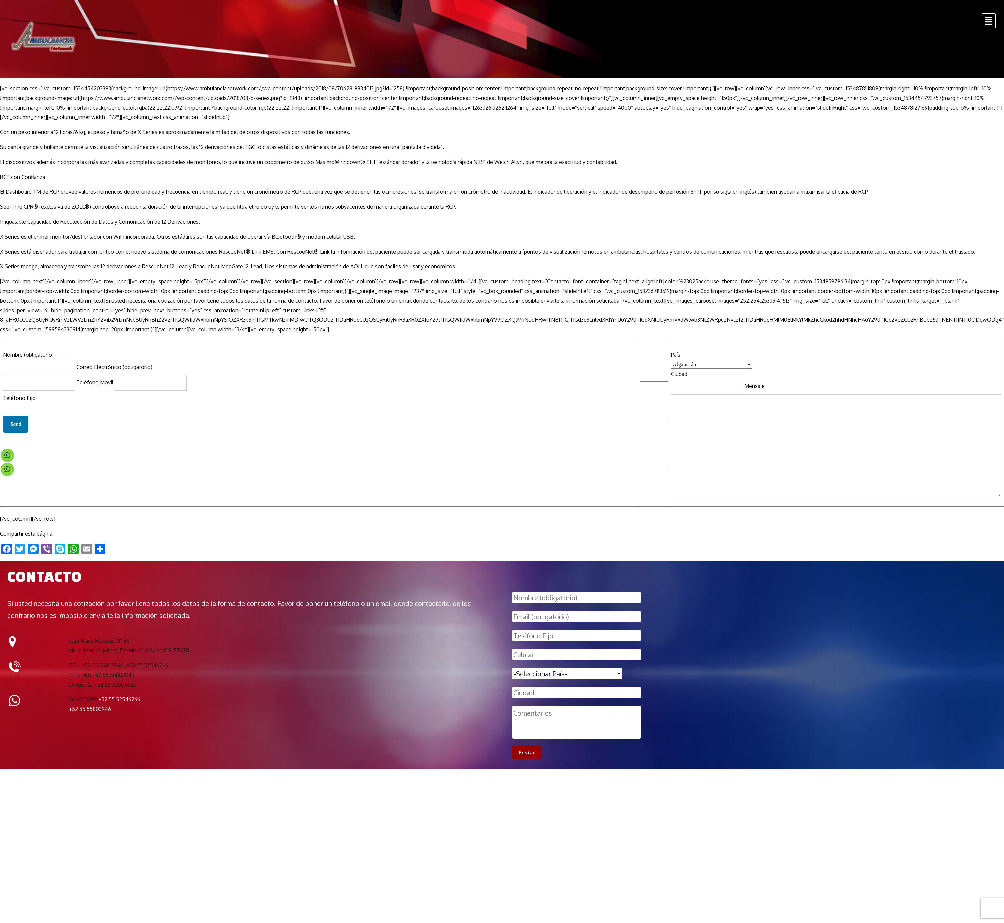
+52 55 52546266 (119, 699)
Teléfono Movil (131, 382)
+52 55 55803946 (90, 709)
